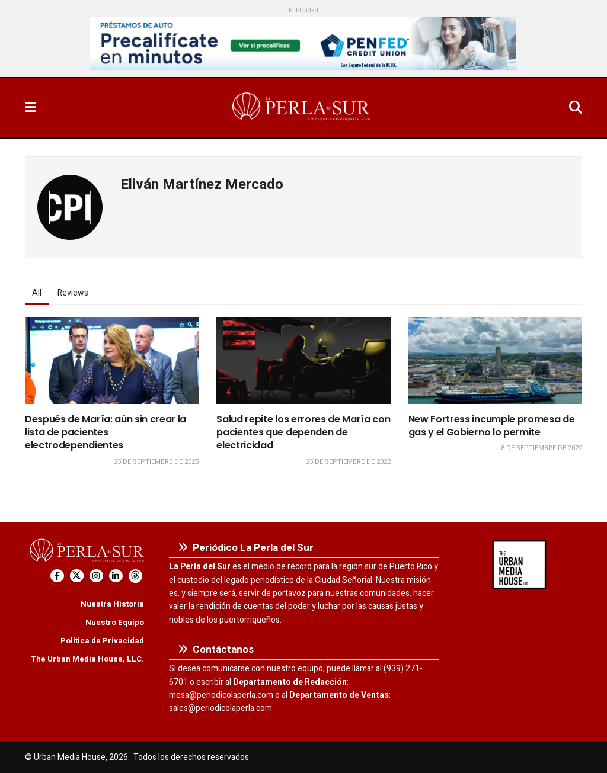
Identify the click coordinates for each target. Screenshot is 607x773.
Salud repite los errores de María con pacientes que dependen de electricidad (303, 432)
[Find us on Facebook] (57, 576)
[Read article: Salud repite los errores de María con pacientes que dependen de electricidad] (303, 360)
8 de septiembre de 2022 (541, 448)
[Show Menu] (30, 108)
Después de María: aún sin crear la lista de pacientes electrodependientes (105, 432)
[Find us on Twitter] (77, 576)
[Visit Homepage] (302, 108)
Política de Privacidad (102, 640)
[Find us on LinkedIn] (116, 576)
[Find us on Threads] (135, 576)
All (36, 293)
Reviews (72, 293)
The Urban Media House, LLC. (87, 659)
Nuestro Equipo (114, 622)
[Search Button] (575, 108)
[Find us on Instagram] (96, 576)
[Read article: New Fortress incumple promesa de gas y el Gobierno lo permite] (495, 360)
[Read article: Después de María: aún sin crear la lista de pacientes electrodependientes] (112, 360)
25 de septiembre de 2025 (156, 462)
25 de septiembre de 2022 (348, 462)
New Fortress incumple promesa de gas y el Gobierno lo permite (491, 425)
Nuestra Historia (112, 604)
